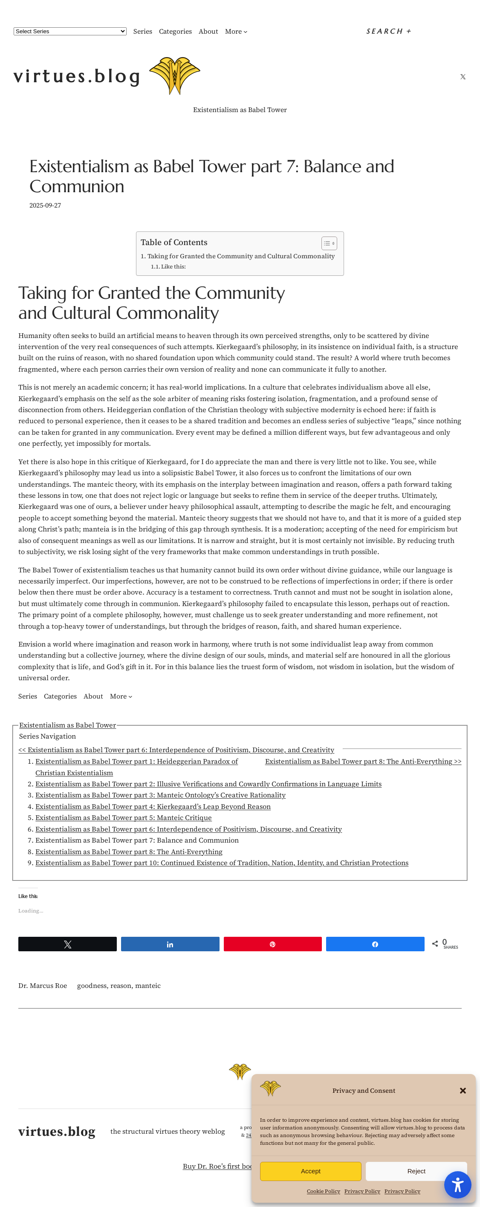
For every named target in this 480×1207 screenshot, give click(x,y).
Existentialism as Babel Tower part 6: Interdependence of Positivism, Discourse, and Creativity (188, 829)
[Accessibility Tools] (457, 1184)
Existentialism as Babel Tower (240, 109)
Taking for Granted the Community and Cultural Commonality (241, 256)
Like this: (173, 266)
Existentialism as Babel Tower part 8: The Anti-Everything (129, 852)
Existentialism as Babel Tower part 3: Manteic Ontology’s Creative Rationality (160, 795)
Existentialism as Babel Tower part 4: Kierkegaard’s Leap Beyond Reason (153, 806)
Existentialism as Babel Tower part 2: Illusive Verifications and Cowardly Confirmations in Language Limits (208, 784)
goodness (92, 985)
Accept (311, 1171)
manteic (148, 985)
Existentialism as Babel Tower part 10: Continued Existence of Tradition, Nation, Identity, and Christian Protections (221, 863)
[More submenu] (245, 31)
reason (120, 985)
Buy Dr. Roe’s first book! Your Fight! (240, 1166)
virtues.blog (78, 76)
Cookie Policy (323, 1191)
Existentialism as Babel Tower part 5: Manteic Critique (123, 818)
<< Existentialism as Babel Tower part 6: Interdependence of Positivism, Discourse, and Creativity (176, 750)
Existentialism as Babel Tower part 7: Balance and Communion (211, 176)
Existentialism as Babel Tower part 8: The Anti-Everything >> (363, 761)
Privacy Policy (362, 1191)
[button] (463, 1090)
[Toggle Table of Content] (325, 243)
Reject (417, 1171)
